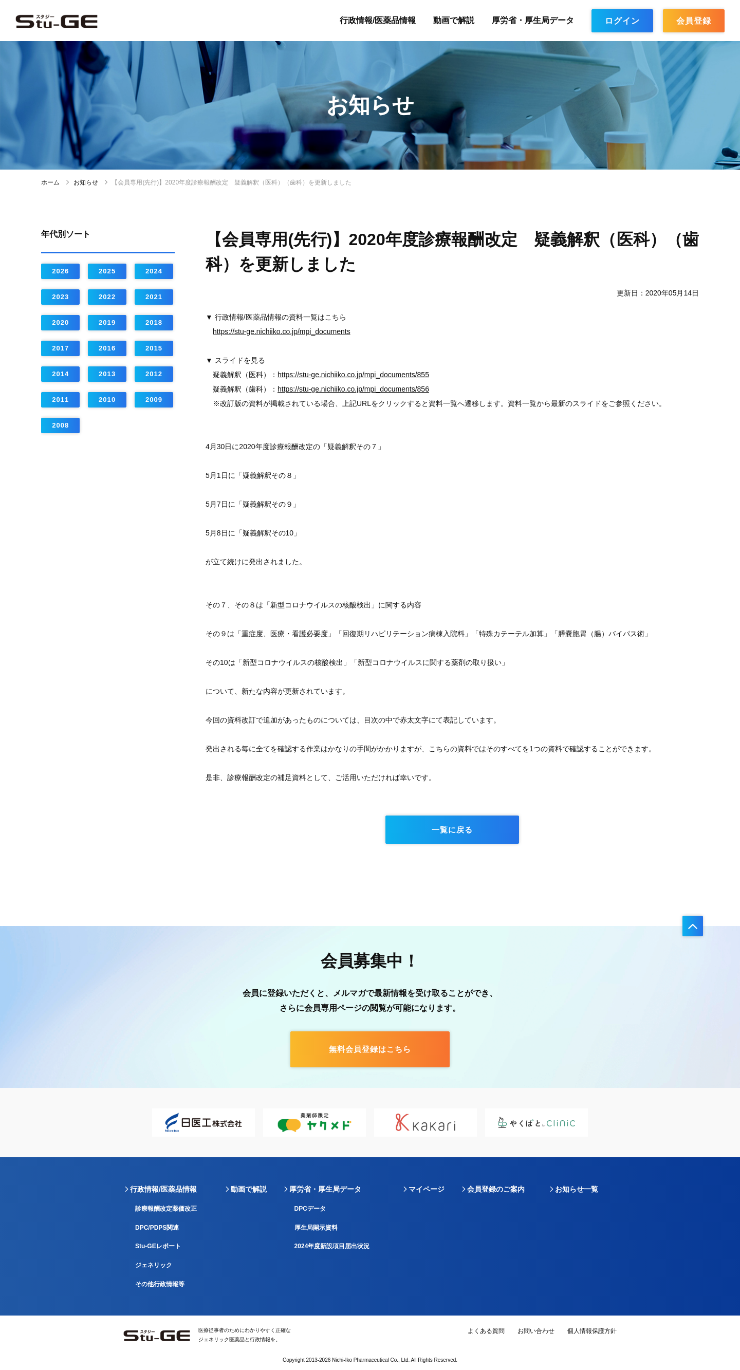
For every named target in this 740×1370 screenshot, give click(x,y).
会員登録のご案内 (496, 1189)
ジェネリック (153, 1265)
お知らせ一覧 (576, 1189)
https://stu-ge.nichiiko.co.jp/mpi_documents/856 (353, 389)
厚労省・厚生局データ (533, 20)
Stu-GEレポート (158, 1246)
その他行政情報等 (159, 1284)
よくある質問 (486, 1331)
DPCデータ (310, 1208)
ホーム (50, 182)
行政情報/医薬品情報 (378, 20)
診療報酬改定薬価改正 (166, 1208)
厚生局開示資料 (316, 1227)
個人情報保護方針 (592, 1331)
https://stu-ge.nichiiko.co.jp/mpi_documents (281, 331)
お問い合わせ (535, 1331)
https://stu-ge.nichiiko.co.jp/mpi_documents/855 (353, 375)
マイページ (427, 1189)
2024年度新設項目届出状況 (332, 1246)
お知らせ (85, 182)
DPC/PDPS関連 (157, 1227)
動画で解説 (453, 20)
